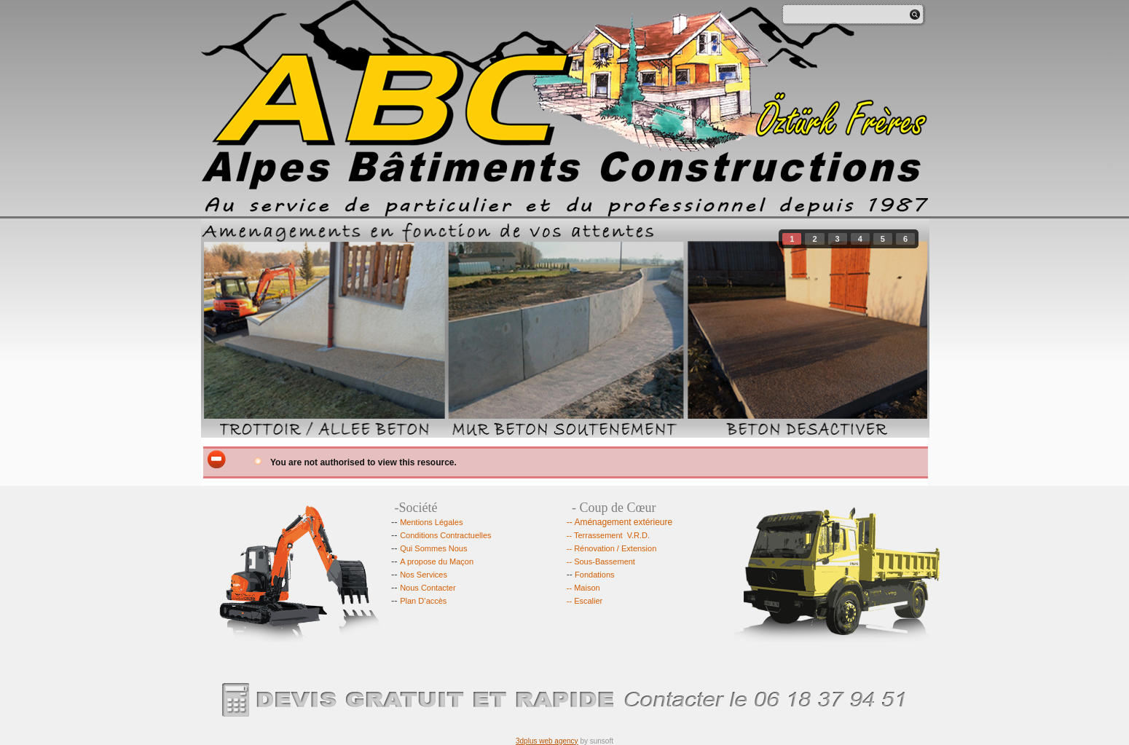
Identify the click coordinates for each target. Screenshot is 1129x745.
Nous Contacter (427, 587)
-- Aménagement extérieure (619, 522)
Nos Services (423, 574)
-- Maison (584, 587)
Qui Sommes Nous (433, 548)
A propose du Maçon (436, 561)
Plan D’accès (423, 600)
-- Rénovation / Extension (612, 548)
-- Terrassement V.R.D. (608, 535)
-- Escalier (585, 600)
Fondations (591, 574)
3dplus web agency (547, 741)
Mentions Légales (431, 522)
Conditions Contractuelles (445, 535)
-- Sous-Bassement (601, 561)
